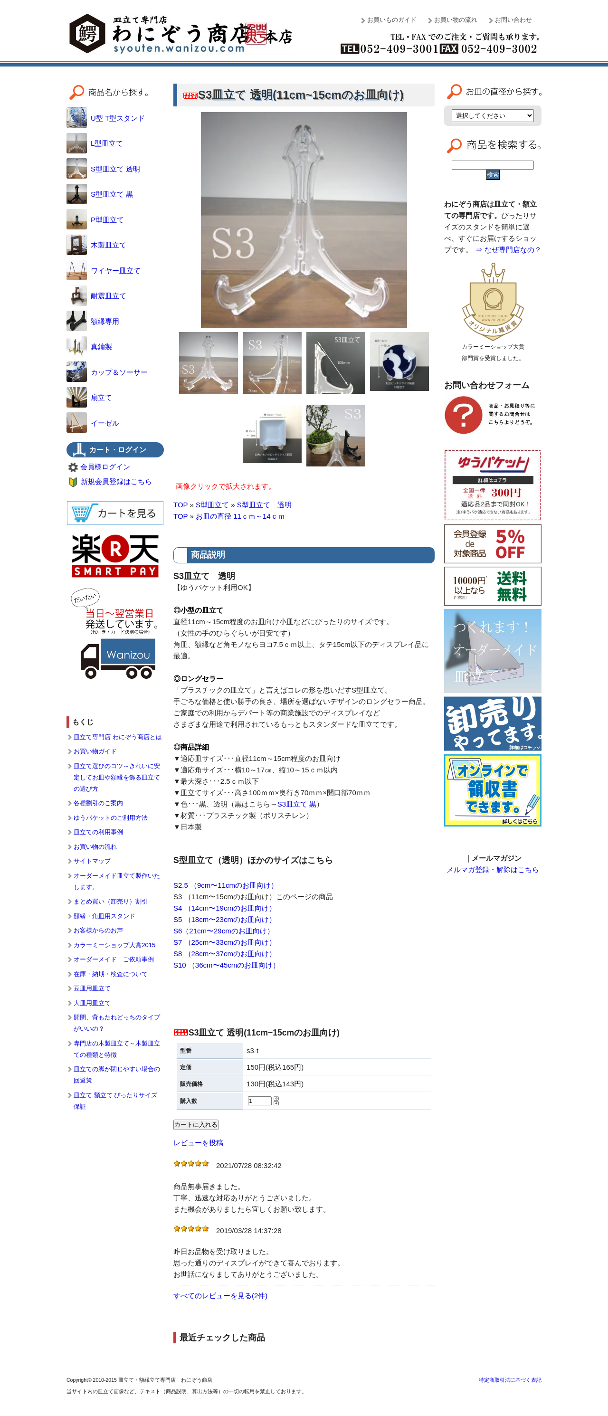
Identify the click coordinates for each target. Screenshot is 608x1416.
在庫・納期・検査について (111, 974)
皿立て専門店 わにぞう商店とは (118, 737)
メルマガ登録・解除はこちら (492, 869)
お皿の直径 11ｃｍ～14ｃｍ (240, 516)
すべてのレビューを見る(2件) (220, 1296)
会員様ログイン (105, 467)
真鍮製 (89, 346)
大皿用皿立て (92, 1003)
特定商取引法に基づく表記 (510, 1380)
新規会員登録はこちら (116, 481)
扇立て (89, 397)
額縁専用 (92, 321)
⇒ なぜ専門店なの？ (508, 250)
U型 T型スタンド (105, 118)
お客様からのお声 (98, 930)
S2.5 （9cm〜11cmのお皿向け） (225, 885)
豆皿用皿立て (92, 988)
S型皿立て (212, 505)
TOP (180, 505)
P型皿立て (95, 220)
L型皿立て (94, 143)
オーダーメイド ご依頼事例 (114, 959)
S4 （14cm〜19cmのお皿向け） (224, 908)
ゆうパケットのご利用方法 (111, 817)
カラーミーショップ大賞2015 (114, 945)
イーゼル (92, 423)
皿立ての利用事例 (98, 832)
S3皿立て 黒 (297, 804)
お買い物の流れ (455, 19)
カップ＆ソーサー (107, 372)
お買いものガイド (392, 19)
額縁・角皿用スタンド (104, 916)
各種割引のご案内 (98, 803)
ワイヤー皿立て (103, 270)
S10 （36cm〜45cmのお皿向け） (226, 965)
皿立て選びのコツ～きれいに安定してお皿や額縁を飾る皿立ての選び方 (117, 777)
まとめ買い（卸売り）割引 (111, 901)
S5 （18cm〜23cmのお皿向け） (224, 919)
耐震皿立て (96, 296)
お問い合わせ (513, 19)
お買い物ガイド (95, 751)
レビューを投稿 (198, 1143)
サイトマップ (92, 861)
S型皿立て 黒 (99, 194)
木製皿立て (96, 245)
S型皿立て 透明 (264, 505)
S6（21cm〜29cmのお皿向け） (223, 931)
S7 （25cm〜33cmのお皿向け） (224, 942)
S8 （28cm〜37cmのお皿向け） (224, 954)
